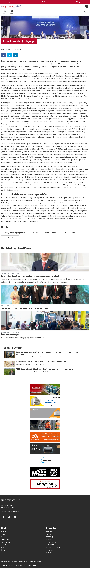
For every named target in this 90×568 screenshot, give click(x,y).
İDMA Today (50, 553)
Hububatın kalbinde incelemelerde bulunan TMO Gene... (33, 372)
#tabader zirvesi (69, 232)
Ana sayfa (4, 565)
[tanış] (45, 448)
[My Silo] (45, 389)
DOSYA (48, 534)
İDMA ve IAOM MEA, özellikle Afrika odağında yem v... (32, 357)
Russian (61, 2)
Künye (3, 534)
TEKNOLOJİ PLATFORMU (53, 547)
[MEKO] (45, 460)
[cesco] (45, 425)
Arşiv (2, 547)
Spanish (26, 2)
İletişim (3, 550)
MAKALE (48, 539)
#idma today (50, 232)
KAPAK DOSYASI (51, 542)
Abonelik (4, 545)
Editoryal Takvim (6, 542)
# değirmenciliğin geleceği (15, 232)
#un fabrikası (10, 238)
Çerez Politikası (32, 565)
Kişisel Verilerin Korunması (17, 565)
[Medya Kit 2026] (45, 484)
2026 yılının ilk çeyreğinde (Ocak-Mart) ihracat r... (31, 364)
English (9, 2)
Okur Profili (4, 537)
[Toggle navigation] (86, 6)
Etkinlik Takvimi (6, 539)
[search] (85, 12)
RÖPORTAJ (49, 537)
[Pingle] (45, 401)
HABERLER (49, 531)
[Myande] (45, 437)
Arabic (44, 2)
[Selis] (45, 413)
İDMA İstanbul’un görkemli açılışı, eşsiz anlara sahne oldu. (23, 338)
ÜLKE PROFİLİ (50, 545)
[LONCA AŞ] (45, 472)
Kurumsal (4, 531)
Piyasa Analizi (50, 550)
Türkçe (78, 2)
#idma (35, 232)
